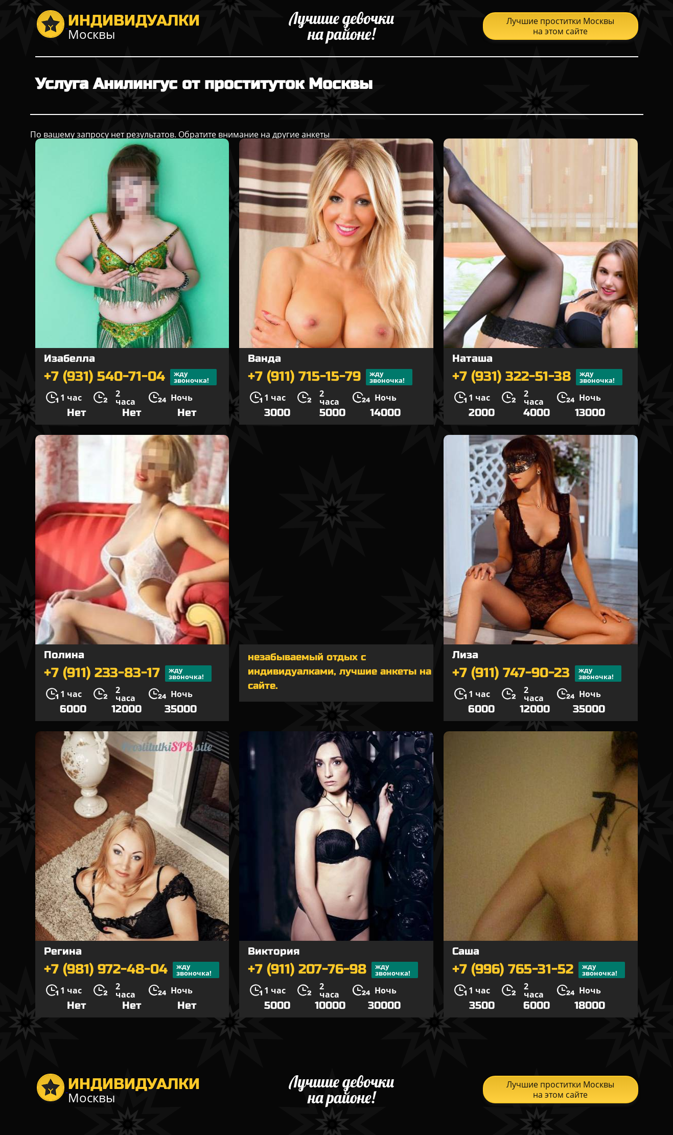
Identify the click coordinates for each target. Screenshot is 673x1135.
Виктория (273, 951)
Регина (63, 951)
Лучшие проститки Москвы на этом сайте (560, 26)
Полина (64, 654)
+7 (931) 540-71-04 (130, 377)
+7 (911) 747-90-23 (536, 673)
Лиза (465, 654)
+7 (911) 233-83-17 (128, 673)
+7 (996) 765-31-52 (538, 970)
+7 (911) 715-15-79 (330, 377)
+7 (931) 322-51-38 (537, 377)
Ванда (264, 358)
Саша (465, 951)
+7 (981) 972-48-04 (131, 970)
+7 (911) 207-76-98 (333, 970)
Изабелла (69, 358)
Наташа (472, 358)
